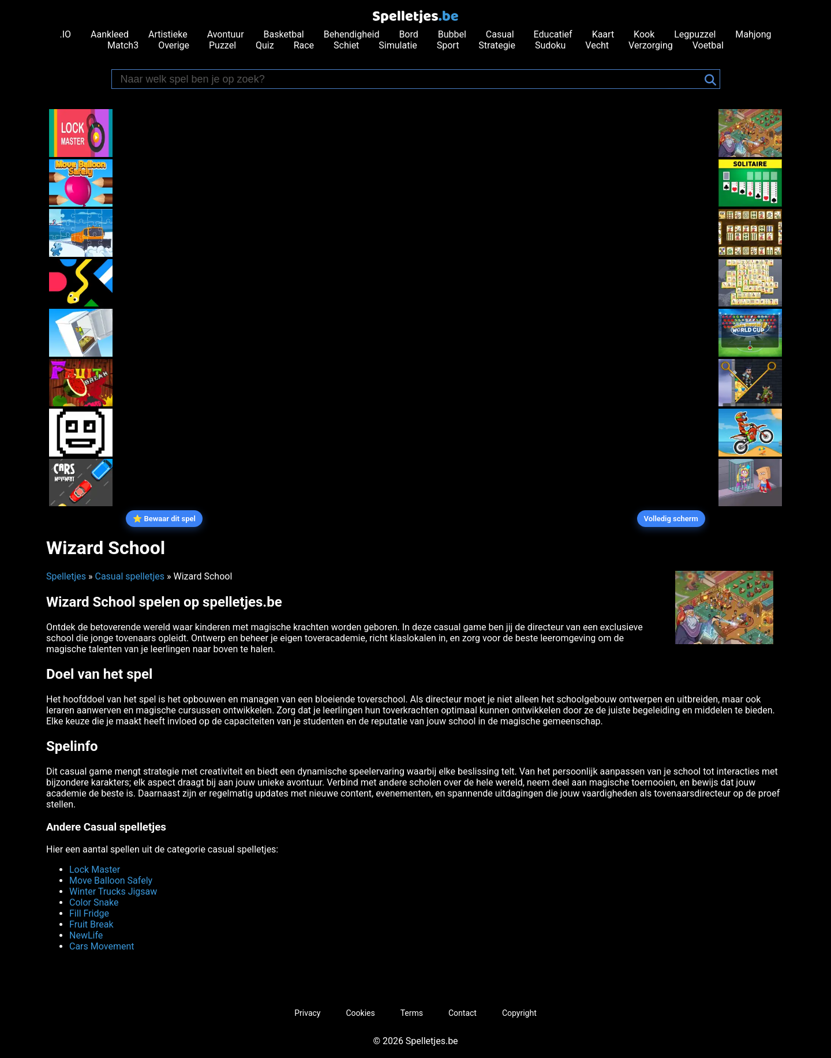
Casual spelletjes (129, 576)
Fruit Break (91, 924)
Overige (173, 45)
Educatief (553, 34)
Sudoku (550, 45)
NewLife (86, 935)
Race (304, 45)
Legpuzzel (695, 34)
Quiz (265, 45)
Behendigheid (352, 34)
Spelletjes (66, 576)
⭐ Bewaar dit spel (164, 518)
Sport (448, 45)
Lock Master (94, 869)
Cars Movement (101, 946)
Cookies (360, 1013)
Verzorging (650, 45)
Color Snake (93, 902)
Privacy (307, 1013)
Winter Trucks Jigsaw (113, 891)
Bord (408, 34)
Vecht (597, 45)
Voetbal (708, 45)
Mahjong (753, 34)
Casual (500, 34)
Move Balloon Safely (110, 880)
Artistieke (168, 34)
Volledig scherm (671, 518)
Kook (644, 34)
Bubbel (452, 34)
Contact (462, 1013)
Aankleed (110, 34)
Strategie (496, 45)
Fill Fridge (89, 913)
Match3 (122, 45)
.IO (66, 34)
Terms (411, 1013)
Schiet (346, 45)
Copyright (519, 1013)
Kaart (603, 34)
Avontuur (225, 34)
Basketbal (284, 34)
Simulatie (398, 45)
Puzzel (222, 45)
